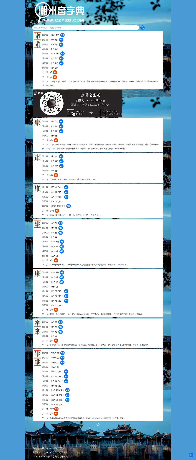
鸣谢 (55, 448)
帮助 (48, 448)
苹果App (37, 452)
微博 (46, 452)
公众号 (53, 452)
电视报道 (63, 452)
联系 (42, 448)
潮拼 (191, 455)
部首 (191, 455)
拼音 (191, 455)
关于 (35, 448)
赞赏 (62, 448)
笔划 (191, 455)
